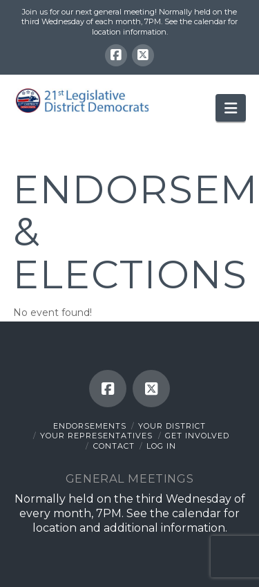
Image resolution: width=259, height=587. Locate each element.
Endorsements (89, 426)
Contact (114, 446)
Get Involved (197, 435)
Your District (172, 426)
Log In (161, 446)
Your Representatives (96, 435)
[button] (230, 108)
